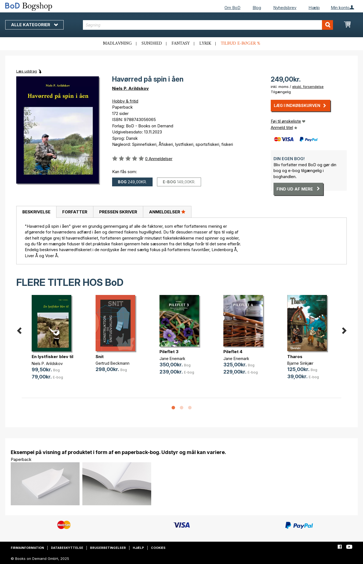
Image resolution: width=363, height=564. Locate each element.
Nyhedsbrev (284, 7)
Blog (257, 7)
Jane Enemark (172, 358)
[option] (54, 341)
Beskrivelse (36, 211)
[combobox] (208, 25)
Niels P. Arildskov (130, 88)
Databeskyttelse (67, 548)
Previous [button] (19, 329)
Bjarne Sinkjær (300, 363)
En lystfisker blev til (52, 356)
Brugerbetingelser (108, 548)
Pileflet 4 (232, 351)
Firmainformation (27, 548)
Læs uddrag (26, 71)
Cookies (158, 548)
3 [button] (190, 408)
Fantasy (181, 43)
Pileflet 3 (168, 351)
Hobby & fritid (125, 101)
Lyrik (205, 43)
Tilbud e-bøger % (240, 43)
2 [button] (181, 408)
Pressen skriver (118, 211)
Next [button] (344, 329)
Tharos (294, 356)
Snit (100, 356)
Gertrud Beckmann (112, 363)
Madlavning (117, 43)
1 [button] (173, 408)
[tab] (36, 212)
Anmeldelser (167, 212)
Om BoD (232, 7)
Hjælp (314, 7)
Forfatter (74, 211)
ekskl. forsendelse (308, 86)
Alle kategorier (34, 24)
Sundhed (152, 43)
